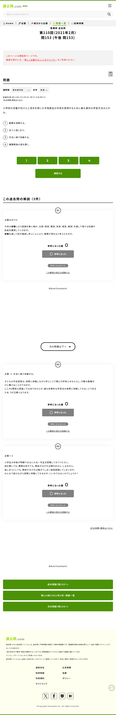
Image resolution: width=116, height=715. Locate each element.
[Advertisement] (58, 312)
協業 (65, 672)
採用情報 (40, 672)
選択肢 (6, 89)
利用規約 (40, 678)
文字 (35, 89)
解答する (58, 173)
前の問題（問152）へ (58, 584)
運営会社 (40, 667)
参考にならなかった (58, 265)
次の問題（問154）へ (58, 606)
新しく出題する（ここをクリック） (40, 59)
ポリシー (67, 678)
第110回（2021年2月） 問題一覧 (58, 595)
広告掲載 (67, 667)
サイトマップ (41, 683)
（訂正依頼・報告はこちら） (13, 100)
